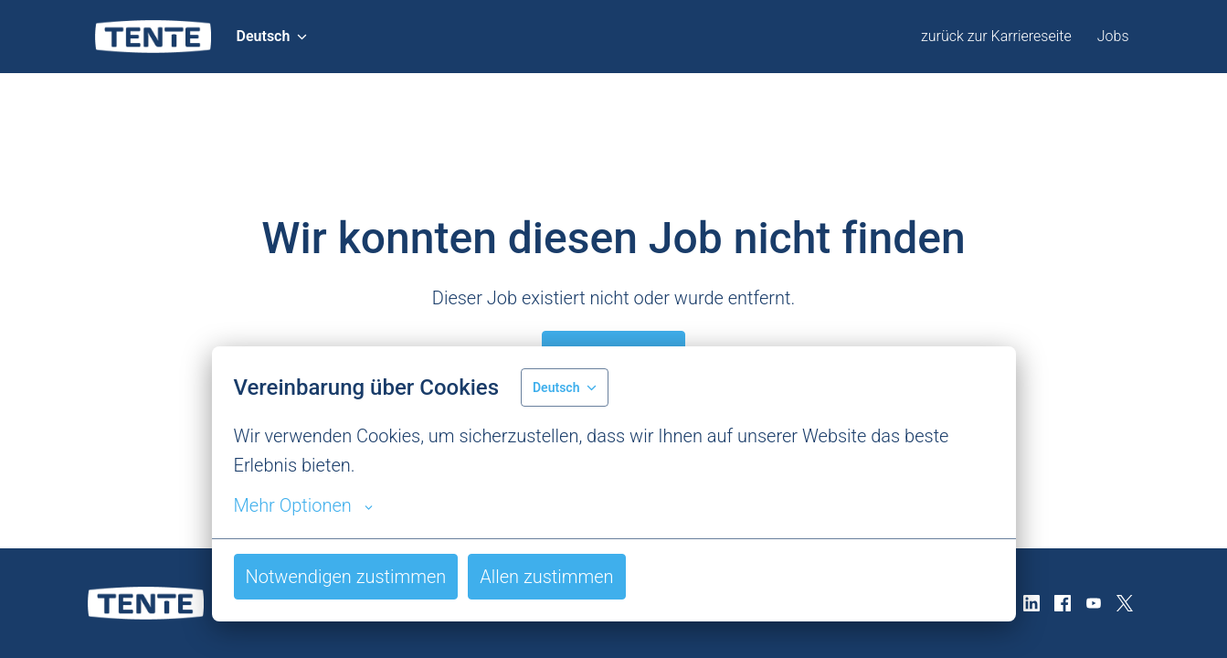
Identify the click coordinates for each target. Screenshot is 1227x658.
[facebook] (1062, 603)
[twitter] (1124, 603)
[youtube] (1093, 603)
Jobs (1113, 36)
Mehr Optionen (303, 505)
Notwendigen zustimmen (346, 577)
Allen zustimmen (546, 577)
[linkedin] (1031, 603)
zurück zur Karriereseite (996, 36)
